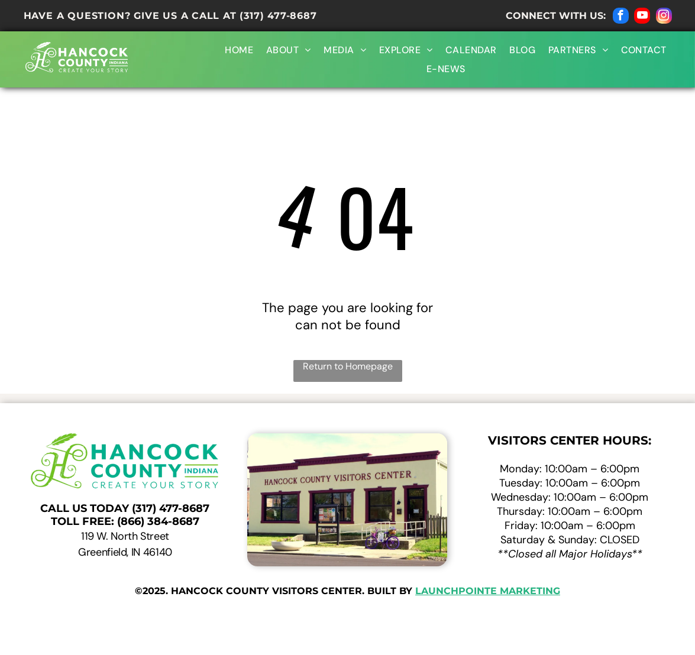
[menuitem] (237, 50)
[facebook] (621, 17)
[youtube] (642, 17)
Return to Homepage (348, 366)
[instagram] (664, 17)
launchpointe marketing (487, 590)
